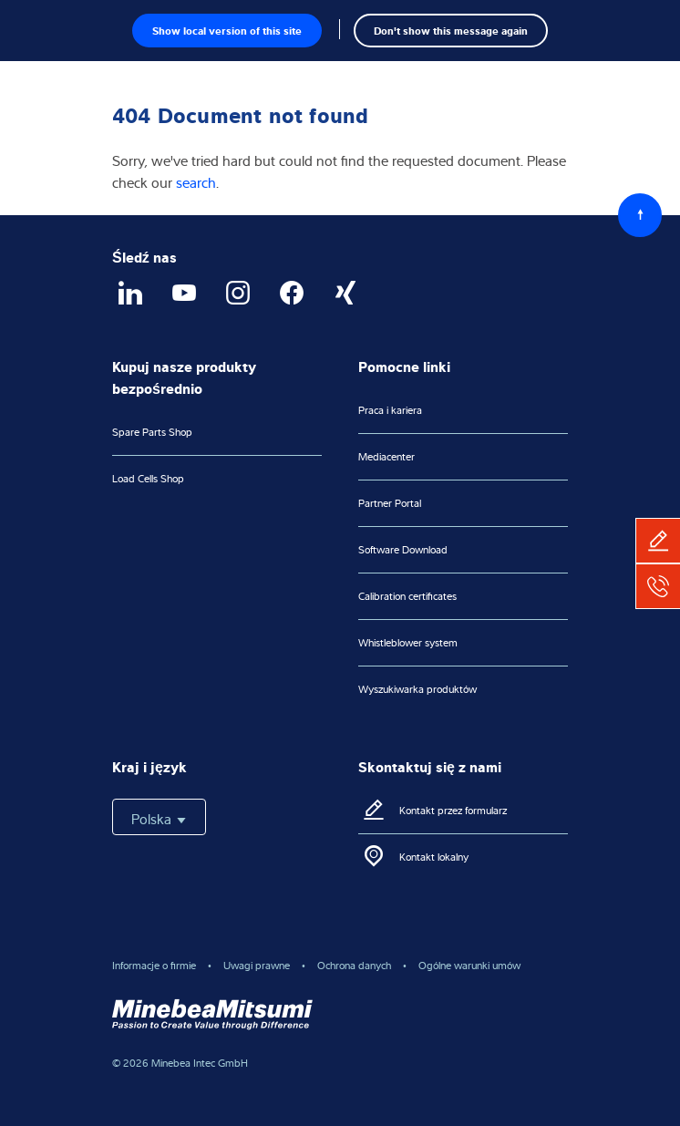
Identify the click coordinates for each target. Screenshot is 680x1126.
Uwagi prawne (256, 965)
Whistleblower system (408, 642)
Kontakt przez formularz (453, 810)
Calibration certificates (407, 596)
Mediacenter (386, 456)
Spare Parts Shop (152, 431)
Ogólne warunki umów (469, 965)
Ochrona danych (354, 965)
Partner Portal (389, 503)
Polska (159, 819)
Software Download (403, 549)
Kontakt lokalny (434, 856)
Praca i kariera (390, 410)
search (196, 182)
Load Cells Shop (148, 478)
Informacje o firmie (154, 965)
